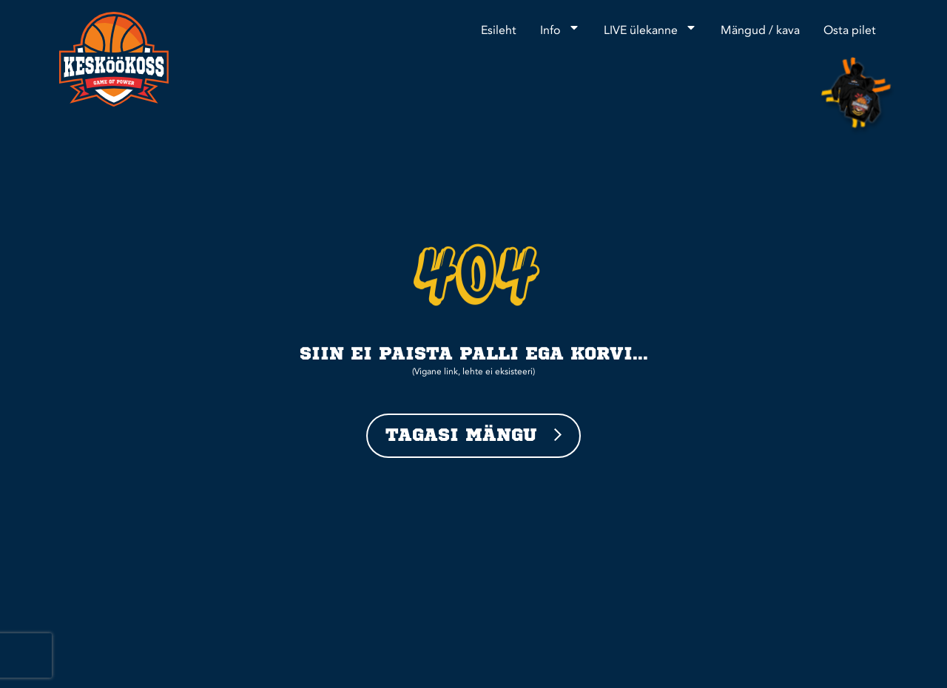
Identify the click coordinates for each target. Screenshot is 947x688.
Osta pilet (849, 31)
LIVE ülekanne (650, 27)
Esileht (498, 31)
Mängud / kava (760, 31)
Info (560, 27)
